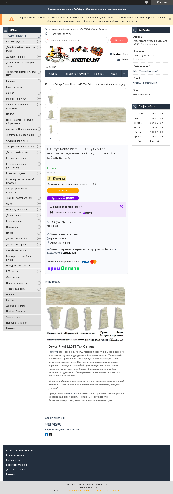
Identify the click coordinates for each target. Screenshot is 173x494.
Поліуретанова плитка (18, 265)
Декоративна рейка (17, 244)
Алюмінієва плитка (16, 250)
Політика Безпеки (15, 311)
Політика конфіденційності (105, 490)
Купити (63, 190)
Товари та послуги (16, 35)
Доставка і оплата (15, 305)
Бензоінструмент (15, 41)
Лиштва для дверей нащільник (17, 106)
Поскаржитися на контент (77, 490)
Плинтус (53, 352)
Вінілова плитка (14, 221)
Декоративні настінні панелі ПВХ (21, 73)
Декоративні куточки (17, 152)
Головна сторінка (15, 455)
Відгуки (10, 300)
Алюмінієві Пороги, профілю (21, 129)
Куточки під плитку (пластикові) (16, 165)
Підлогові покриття (16, 283)
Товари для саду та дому (20, 146)
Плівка (9, 232)
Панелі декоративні (16, 209)
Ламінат (10, 92)
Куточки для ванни (16, 158)
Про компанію (13, 460)
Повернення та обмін (17, 322)
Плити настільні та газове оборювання (19, 121)
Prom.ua (103, 484)
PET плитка (12, 271)
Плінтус (10, 113)
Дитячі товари (13, 215)
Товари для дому (15, 288)
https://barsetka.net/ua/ (145, 71)
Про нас (10, 294)
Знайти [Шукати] (119, 40)
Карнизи (10, 81)
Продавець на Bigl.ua (86, 487)
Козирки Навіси (14, 87)
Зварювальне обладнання (20, 134)
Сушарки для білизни (17, 140)
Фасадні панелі (14, 277)
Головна (53, 73)
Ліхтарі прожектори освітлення (16, 190)
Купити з (63, 198)
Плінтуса (72, 393)
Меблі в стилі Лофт (16, 98)
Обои (9, 203)
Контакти (10, 328)
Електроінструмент (16, 173)
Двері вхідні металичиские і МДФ (21, 49)
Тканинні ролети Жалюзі (19, 197)
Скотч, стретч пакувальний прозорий (20, 181)
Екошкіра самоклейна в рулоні (18, 258)
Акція (114, 73)
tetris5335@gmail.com (145, 82)
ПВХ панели (12, 227)
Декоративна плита (16, 238)
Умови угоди (13, 317)
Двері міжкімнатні (15, 56)
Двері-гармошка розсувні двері (20, 64)
